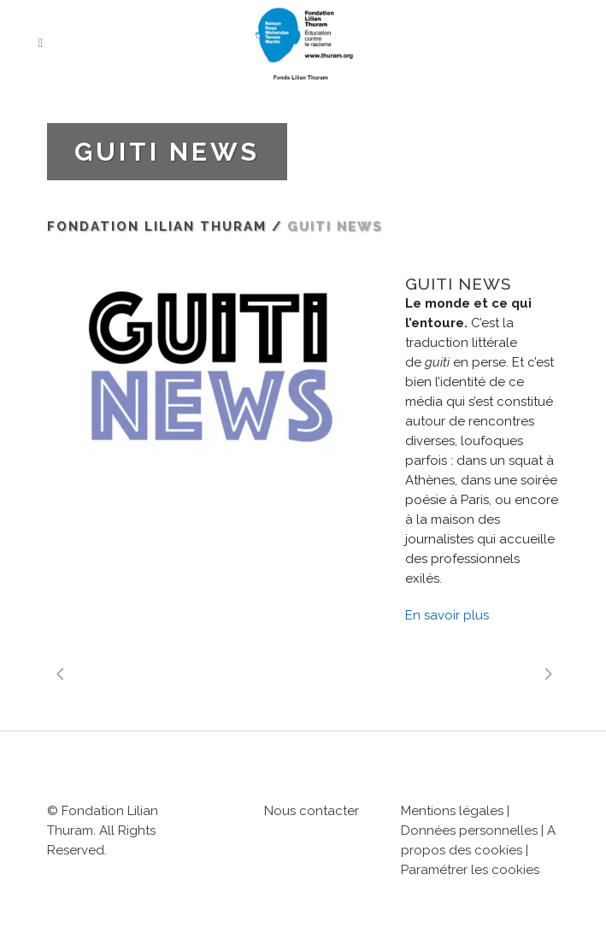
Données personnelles (469, 830)
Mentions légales (452, 811)
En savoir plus (447, 615)
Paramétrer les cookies (470, 870)
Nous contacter (311, 811)
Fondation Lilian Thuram (157, 226)
